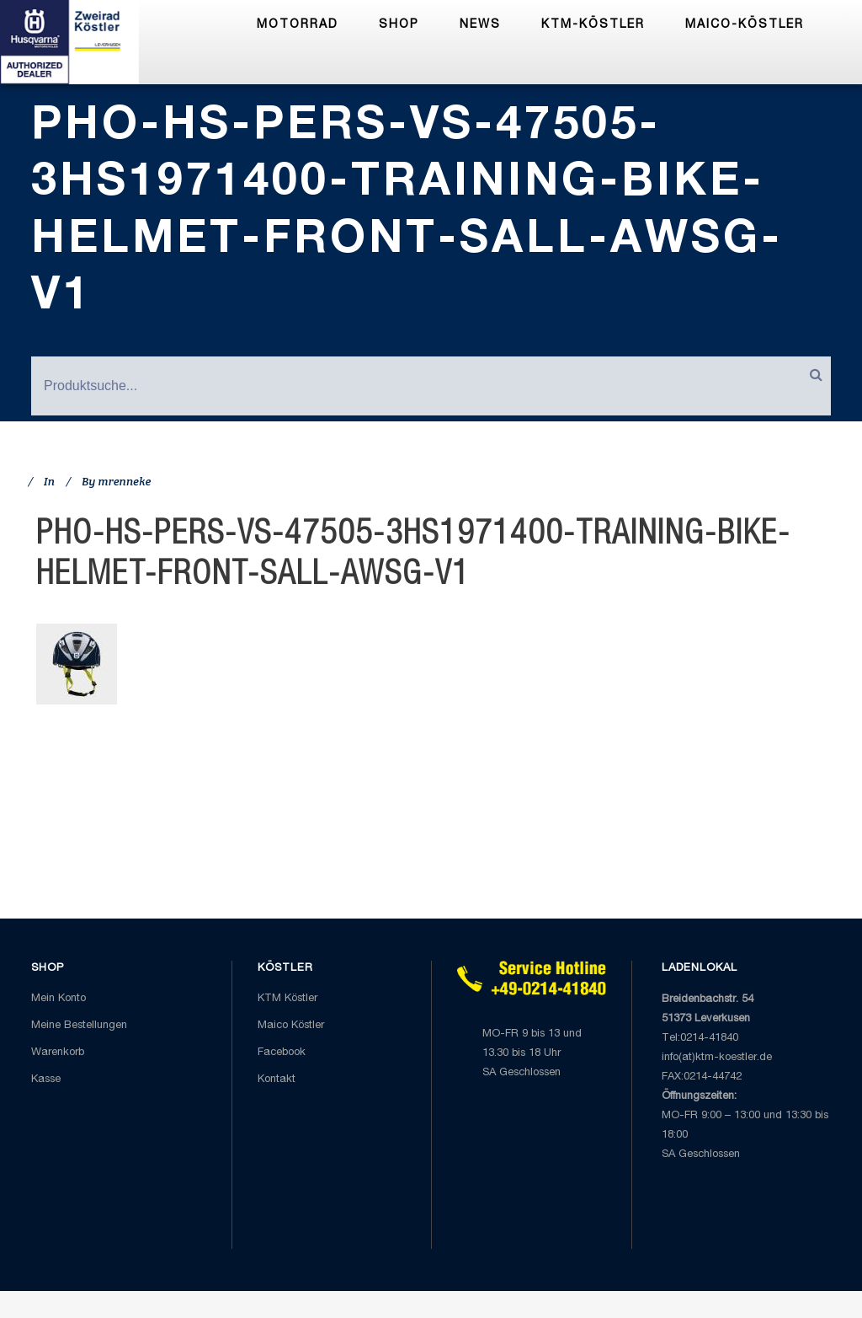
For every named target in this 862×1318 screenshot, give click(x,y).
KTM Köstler (287, 999)
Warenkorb (57, 1052)
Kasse (46, 1079)
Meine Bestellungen (79, 1026)
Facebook (282, 1052)
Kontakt (276, 1079)
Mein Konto (58, 999)
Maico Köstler (291, 1026)
